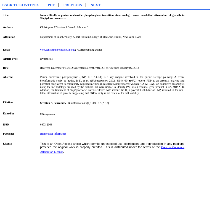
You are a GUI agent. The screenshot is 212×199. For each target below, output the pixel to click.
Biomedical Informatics (53, 133)
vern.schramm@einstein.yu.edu (57, 49)
